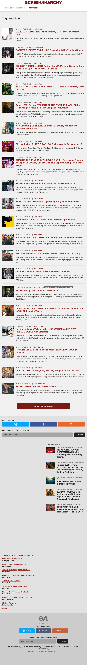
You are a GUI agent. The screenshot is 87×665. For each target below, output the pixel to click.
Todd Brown (38, 217)
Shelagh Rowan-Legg (10, 603)
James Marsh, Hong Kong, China (14, 586)
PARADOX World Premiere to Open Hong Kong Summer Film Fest (48, 201)
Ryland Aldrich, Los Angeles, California (17, 597)
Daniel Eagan (38, 29)
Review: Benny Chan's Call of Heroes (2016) (37, 290)
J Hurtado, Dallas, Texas (11, 581)
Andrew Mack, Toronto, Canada (14, 564)
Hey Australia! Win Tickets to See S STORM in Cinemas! (43, 271)
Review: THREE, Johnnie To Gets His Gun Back (39, 386)
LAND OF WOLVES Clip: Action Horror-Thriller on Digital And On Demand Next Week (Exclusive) (69, 495)
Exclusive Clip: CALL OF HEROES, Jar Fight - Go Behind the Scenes (49, 237)
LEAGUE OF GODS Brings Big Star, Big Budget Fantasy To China (47, 370)
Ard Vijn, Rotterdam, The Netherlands (16, 570)
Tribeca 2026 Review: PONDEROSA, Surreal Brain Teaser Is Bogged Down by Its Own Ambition (70, 468)
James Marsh (38, 63)
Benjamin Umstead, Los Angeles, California (18, 575)
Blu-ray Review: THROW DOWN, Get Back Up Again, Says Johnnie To (49, 144)
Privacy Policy (49, 647)
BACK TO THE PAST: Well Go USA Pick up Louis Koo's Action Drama (49, 50)
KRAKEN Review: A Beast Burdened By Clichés (69, 482)
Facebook (43, 631)
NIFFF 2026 (33, 8)
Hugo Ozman (38, 268)
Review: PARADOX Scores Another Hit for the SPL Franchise (45, 183)
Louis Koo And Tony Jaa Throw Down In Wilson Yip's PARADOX (47, 219)
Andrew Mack (38, 47)
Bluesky (27, 631)
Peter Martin (38, 123)
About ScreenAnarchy (13, 647)
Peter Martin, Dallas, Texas (12, 559)
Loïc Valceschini (39, 384)
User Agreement (63, 647)
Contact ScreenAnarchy (32, 647)
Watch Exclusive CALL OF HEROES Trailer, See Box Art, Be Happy (48, 253)
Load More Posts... (43, 406)
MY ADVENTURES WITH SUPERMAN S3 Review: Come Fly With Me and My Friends (69, 453)
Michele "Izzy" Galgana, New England (16, 592)
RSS (60, 631)
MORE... (5, 608)
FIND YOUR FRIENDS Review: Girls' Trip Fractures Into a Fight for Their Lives (71, 509)
